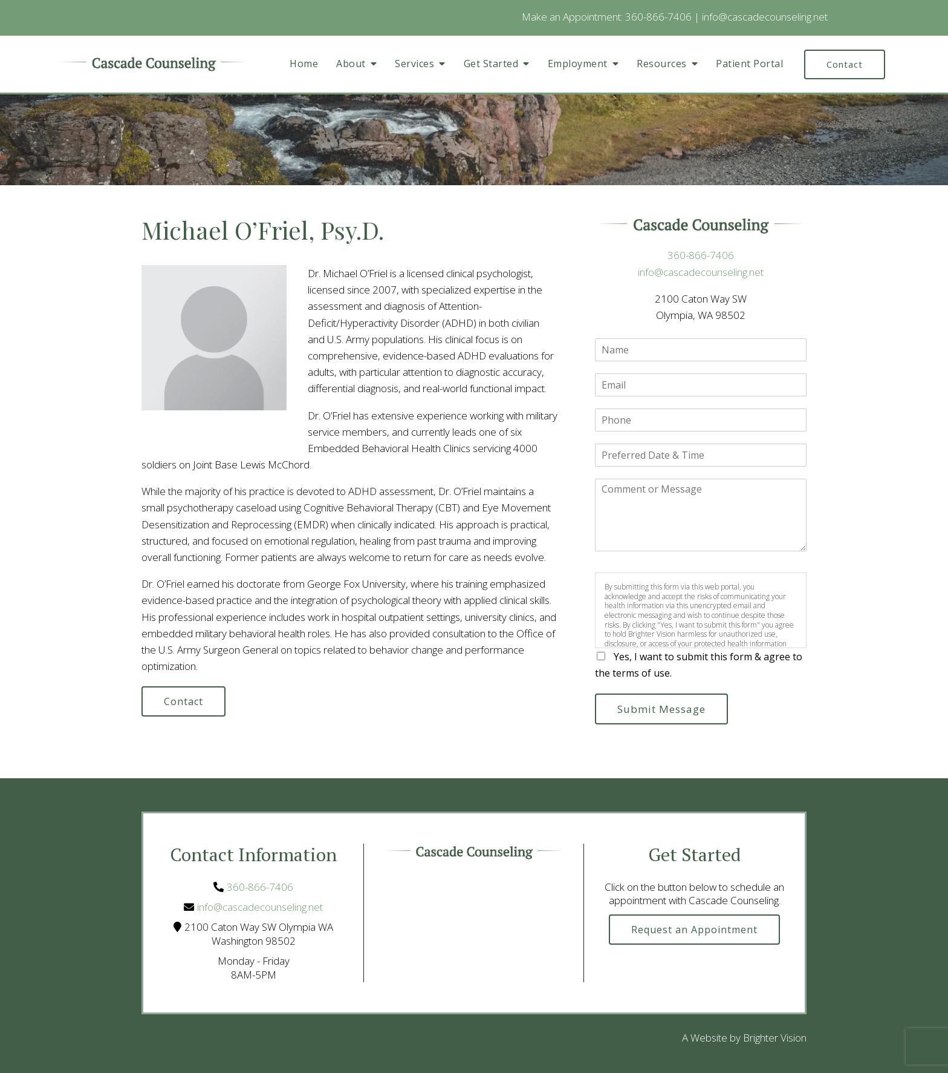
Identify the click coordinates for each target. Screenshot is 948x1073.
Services (414, 64)
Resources (662, 64)
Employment (578, 64)
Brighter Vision (775, 1038)
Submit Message (661, 709)
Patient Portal (749, 64)
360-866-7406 (658, 17)
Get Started (491, 64)
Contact (844, 64)
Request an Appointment (694, 929)
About (351, 64)
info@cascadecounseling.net (765, 17)
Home (304, 64)
